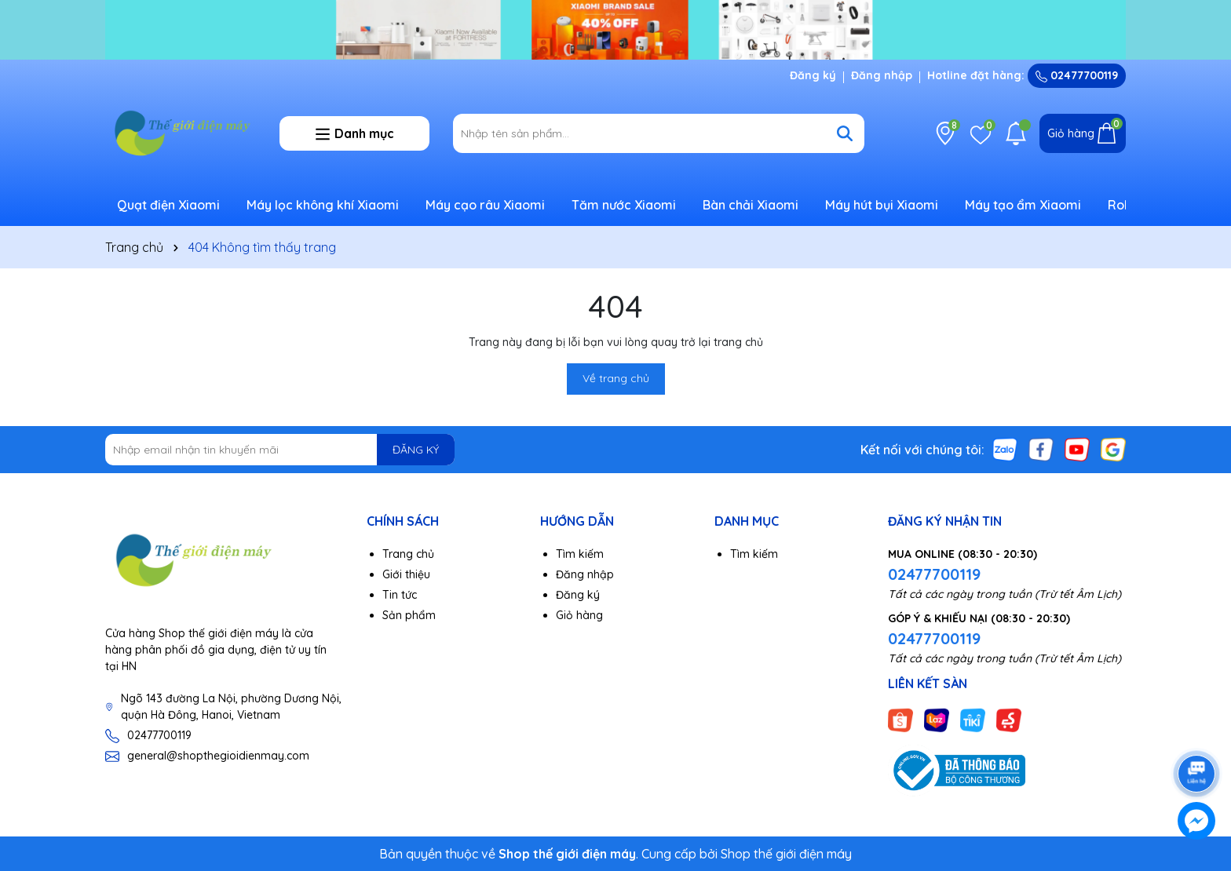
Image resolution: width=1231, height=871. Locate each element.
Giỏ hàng (579, 615)
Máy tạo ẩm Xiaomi (1023, 205)
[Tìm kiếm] (844, 133)
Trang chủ (408, 554)
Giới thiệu (406, 574)
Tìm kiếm (580, 554)
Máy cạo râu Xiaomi (485, 205)
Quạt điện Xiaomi (168, 205)
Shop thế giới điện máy (786, 854)
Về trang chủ (616, 378)
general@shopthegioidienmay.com (218, 756)
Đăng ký (813, 75)
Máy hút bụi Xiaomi (881, 205)
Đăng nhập (881, 75)
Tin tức (399, 595)
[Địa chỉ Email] (280, 449)
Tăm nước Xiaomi (624, 205)
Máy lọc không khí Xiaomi (323, 205)
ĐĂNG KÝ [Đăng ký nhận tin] (416, 450)
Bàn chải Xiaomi (750, 205)
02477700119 (1077, 75)
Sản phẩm (409, 615)
